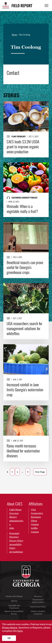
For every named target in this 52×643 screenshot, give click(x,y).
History (13, 517)
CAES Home (15, 509)
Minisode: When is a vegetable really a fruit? (22, 209)
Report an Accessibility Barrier (14, 612)
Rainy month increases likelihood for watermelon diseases (23, 450)
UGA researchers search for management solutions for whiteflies (24, 328)
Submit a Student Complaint (38, 612)
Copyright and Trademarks (14, 606)
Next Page (40, 472)
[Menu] (46, 5)
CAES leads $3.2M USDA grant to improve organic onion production (23, 146)
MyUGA (14, 601)
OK (9, 638)
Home (14, 35)
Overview (14, 513)
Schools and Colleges (14, 596)
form (20, 631)
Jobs (11, 528)
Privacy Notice (9, 627)
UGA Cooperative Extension (37, 513)
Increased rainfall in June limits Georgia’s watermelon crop (25, 389)
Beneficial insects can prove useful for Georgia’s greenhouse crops (25, 267)
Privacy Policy (16, 540)
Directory (38, 596)
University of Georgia (26, 576)
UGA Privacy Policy (38, 607)
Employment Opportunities (38, 601)
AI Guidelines (16, 551)
